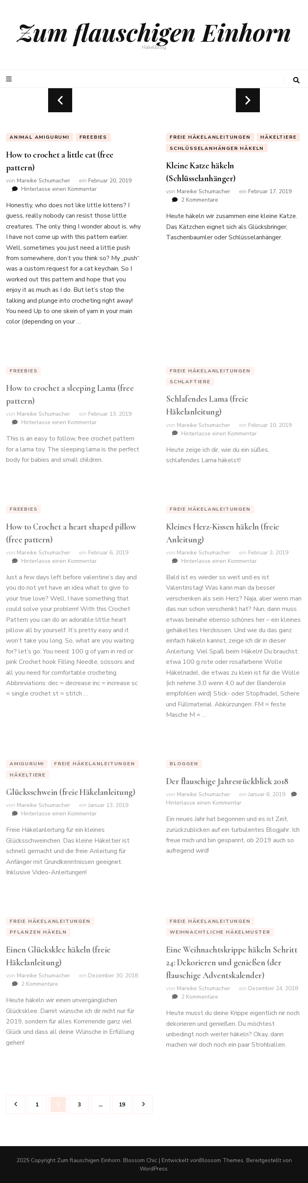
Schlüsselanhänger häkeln (217, 148)
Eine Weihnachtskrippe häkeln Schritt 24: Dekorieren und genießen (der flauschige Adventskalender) (231, 962)
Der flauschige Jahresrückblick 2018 (227, 781)
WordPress (154, 1169)
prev (60, 100)
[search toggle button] (296, 80)
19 (125, 1101)
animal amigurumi (39, 137)
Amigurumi (27, 763)
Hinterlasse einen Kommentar (59, 189)
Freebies (93, 137)
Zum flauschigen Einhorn (154, 32)
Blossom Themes (221, 1160)
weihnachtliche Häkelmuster (220, 932)
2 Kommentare (199, 200)
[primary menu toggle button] (10, 79)
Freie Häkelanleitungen (210, 137)
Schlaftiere (190, 381)
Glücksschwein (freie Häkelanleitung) (70, 792)
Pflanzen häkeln (38, 932)
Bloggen (184, 763)
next (248, 100)
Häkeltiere (278, 137)
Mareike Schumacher (43, 180)
